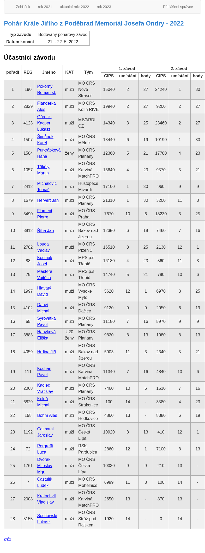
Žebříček (23, 7)
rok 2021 (45, 7)
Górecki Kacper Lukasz (44, 123)
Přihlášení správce (178, 7)
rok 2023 (104, 7)
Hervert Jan (48, 200)
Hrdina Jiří (46, 352)
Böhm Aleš (47, 415)
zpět (7, 539)
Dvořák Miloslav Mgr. (44, 465)
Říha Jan (45, 230)
